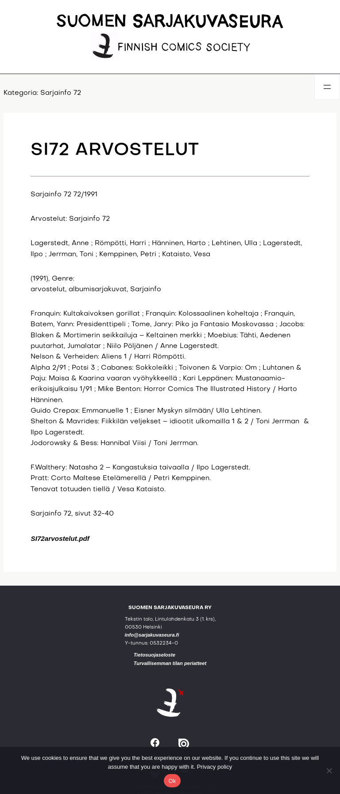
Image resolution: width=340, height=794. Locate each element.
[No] (329, 770)
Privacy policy (214, 766)
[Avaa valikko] (327, 87)
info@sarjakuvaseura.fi (152, 635)
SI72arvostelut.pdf (60, 538)
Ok (172, 781)
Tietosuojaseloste (154, 654)
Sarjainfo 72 (60, 93)
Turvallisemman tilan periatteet (170, 663)
